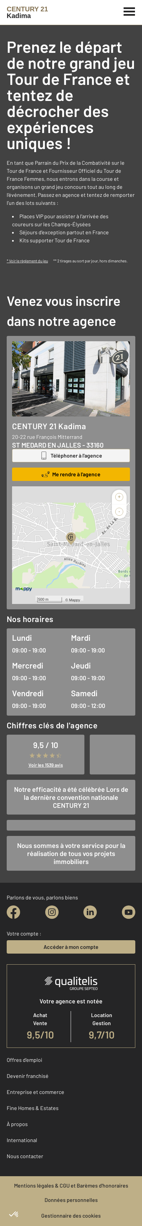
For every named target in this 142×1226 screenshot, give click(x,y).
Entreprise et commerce (35, 1092)
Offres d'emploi (24, 1060)
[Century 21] (27, 12)
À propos (17, 1124)
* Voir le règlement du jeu (27, 260)
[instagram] (52, 912)
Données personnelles (71, 1200)
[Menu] (129, 11)
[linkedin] (90, 912)
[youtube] (128, 912)
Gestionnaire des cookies (71, 1215)
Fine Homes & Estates (33, 1108)
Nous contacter (25, 1156)
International (22, 1140)
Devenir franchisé (28, 1076)
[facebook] (13, 912)
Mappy (74, 600)
